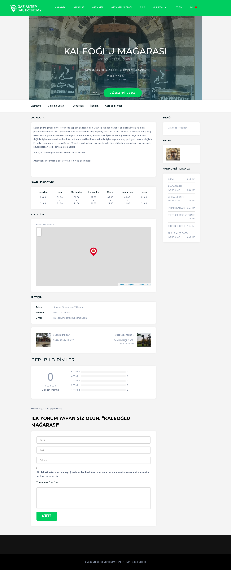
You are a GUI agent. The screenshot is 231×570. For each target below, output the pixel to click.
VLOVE (171, 179)
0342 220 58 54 (61, 312)
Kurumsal (159, 7)
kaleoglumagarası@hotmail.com (70, 318)
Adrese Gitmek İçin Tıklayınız (68, 307)
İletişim (178, 7)
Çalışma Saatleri (57, 105)
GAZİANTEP (97, 7)
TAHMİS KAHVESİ (177, 208)
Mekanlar (79, 7)
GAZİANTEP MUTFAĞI (121, 7)
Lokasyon (78, 105)
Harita (39, 224)
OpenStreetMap (144, 284)
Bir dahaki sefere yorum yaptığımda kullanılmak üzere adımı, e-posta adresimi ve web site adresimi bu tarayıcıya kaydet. (92, 474)
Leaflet (121, 284)
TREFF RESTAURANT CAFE (181, 215)
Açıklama (36, 105)
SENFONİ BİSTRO (176, 226)
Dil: (195, 7)
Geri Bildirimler (113, 105)
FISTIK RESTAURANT (63, 340)
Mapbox (131, 284)
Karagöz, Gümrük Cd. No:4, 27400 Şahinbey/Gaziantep (115, 66)
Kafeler (129, 55)
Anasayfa (60, 7)
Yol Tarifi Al (49, 224)
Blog (142, 7)
